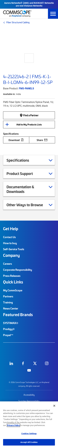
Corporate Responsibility (17, 269)
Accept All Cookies (29, 442)
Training (8, 302)
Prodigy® (9, 329)
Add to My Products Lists (29, 124)
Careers (7, 263)
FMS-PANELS (26, 88)
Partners (8, 296)
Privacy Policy (13, 425)
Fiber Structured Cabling (18, 22)
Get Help (10, 229)
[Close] (54, 405)
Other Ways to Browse (28, 204)
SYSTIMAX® (10, 322)
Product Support (23, 173)
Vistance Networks (33, 5)
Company (11, 255)
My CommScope (12, 290)
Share (42, 140)
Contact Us (9, 237)
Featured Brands (18, 314)
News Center (10, 308)
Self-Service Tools (13, 249)
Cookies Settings (29, 433)
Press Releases (11, 275)
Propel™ (8, 335)
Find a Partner (29, 115)
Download (16, 140)
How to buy (10, 243)
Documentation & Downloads (29, 189)
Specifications (21, 160)
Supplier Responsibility (29, 401)
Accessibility (29, 394)
